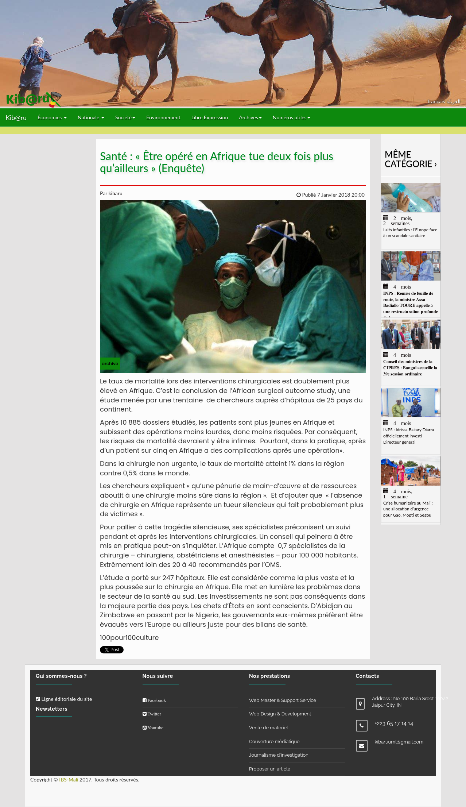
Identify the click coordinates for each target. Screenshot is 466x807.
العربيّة (453, 101)
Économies (52, 117)
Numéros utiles (291, 117)
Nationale (91, 117)
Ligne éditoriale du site (64, 699)
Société (125, 117)
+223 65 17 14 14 (394, 723)
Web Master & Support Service (282, 700)
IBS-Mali (68, 779)
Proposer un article (269, 769)
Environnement (163, 117)
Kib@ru (16, 117)
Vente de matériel (268, 727)
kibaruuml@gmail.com (399, 742)
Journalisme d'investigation (278, 755)
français (437, 101)
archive (110, 363)
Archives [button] (250, 117)
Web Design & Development (280, 714)
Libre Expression (209, 117)
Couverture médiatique (274, 741)
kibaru (115, 193)
